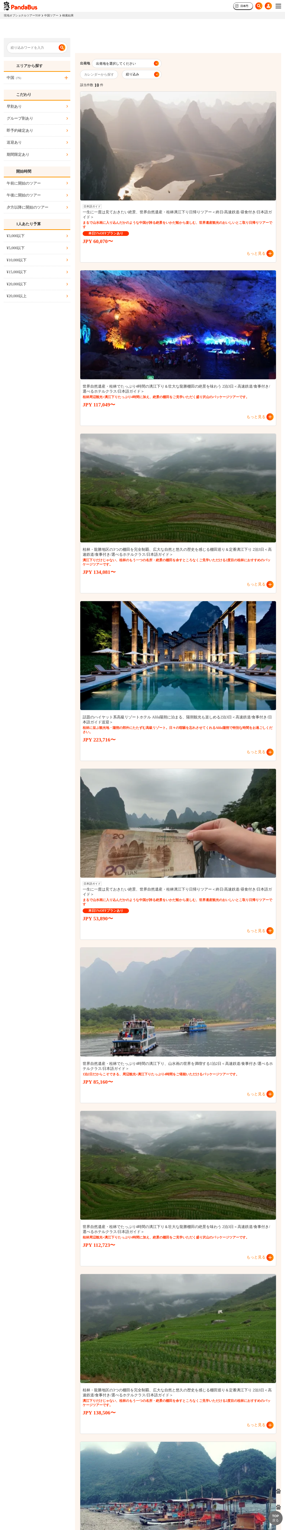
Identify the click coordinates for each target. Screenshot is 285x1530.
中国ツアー (51, 15)
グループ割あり (20, 118)
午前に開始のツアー (24, 183)
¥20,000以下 (17, 284)
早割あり (14, 106)
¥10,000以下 (17, 260)
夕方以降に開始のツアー (27, 207)
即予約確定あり (20, 130)
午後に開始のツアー (24, 195)
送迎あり (14, 142)
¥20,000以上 (17, 296)
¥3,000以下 (16, 236)
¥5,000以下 (16, 248)
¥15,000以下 (17, 272)
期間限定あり (18, 154)
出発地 (85, 63)
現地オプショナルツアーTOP (22, 15)
